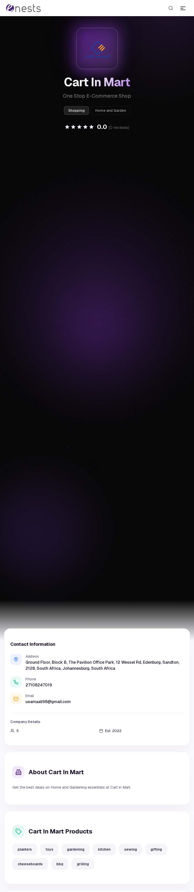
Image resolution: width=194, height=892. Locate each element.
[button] (97, 127)
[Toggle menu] (183, 8)
